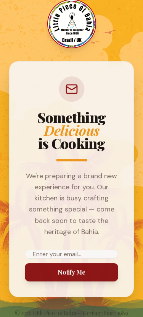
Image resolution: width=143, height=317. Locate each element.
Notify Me (71, 272)
